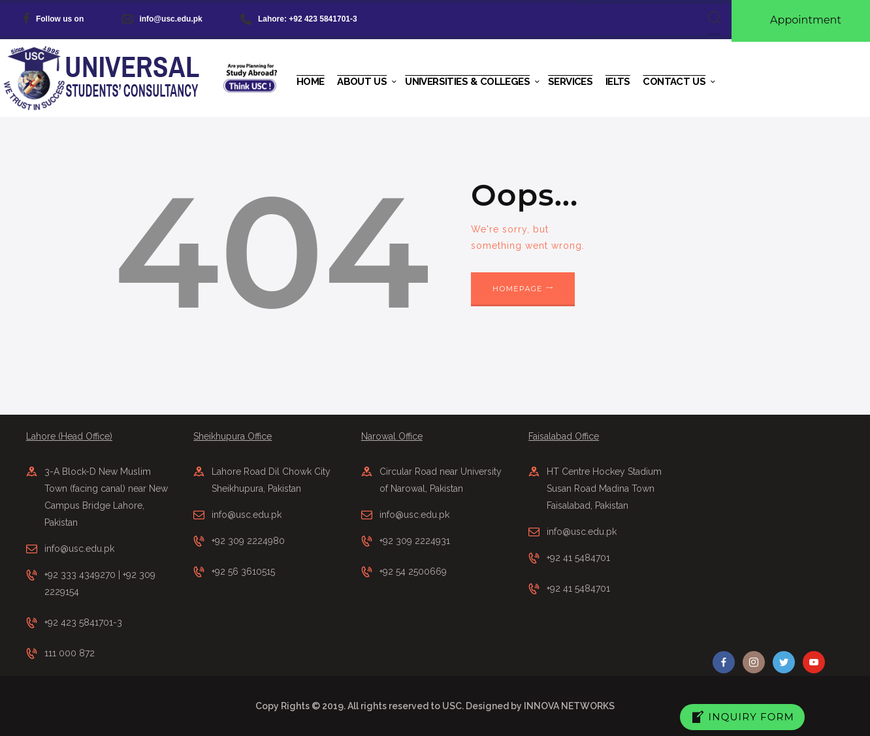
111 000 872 (69, 653)
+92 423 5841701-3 (83, 622)
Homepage (517, 288)
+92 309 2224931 (414, 541)
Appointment (805, 20)
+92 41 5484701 (578, 557)
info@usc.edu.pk (79, 548)
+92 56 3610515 (243, 571)
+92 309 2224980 (248, 541)
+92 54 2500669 (413, 571)
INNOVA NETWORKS (569, 706)
